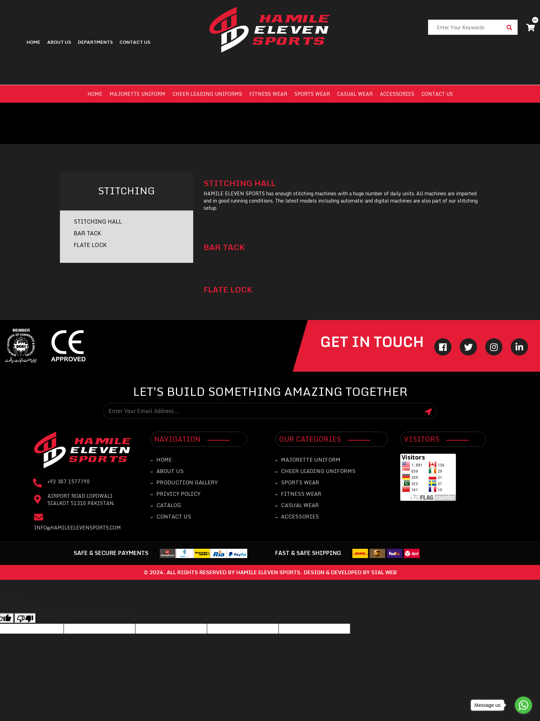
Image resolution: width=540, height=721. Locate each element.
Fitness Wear (268, 94)
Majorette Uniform (137, 94)
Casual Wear (355, 94)
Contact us (437, 94)
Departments (95, 42)
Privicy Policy (175, 494)
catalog (165, 505)
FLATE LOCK (90, 244)
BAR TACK (87, 233)
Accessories (397, 94)
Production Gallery (184, 482)
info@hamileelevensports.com (77, 528)
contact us (135, 42)
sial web (384, 572)
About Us (59, 42)
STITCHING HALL (98, 221)
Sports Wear (312, 94)
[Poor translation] (25, 618)
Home (33, 42)
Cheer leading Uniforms (207, 94)
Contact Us (170, 516)
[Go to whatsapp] (523, 705)
